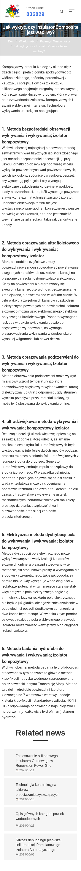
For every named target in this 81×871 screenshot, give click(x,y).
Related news (40, 732)
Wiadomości (27, 41)
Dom (11, 41)
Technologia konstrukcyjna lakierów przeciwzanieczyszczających (38, 788)
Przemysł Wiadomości (55, 41)
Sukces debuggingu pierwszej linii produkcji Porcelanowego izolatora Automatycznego (39, 843)
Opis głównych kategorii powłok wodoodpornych (40, 816)
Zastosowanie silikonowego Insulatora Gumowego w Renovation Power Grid (37, 759)
